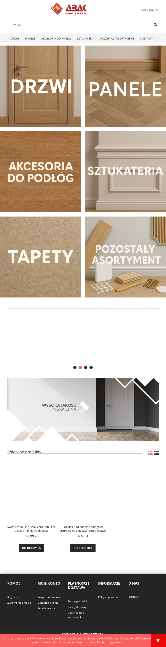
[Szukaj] (155, 25)
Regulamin (13, 597)
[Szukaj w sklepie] (29, 25)
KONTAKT (134, 597)
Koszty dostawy (77, 607)
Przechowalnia (46, 608)
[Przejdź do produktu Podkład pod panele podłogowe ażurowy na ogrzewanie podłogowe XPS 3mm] (83, 492)
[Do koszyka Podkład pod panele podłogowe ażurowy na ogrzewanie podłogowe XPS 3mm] (83, 548)
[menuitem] (14, 38)
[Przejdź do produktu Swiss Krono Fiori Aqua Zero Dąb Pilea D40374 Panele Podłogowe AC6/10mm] (31, 492)
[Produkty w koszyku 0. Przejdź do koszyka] (148, 10)
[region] (83, 342)
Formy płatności (77, 601)
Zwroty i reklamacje (19, 602)
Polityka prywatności (110, 597)
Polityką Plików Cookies (103, 638)
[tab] (75, 367)
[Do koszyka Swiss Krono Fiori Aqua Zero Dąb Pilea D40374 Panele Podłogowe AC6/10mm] (31, 548)
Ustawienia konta (48, 602)
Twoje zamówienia (49, 597)
